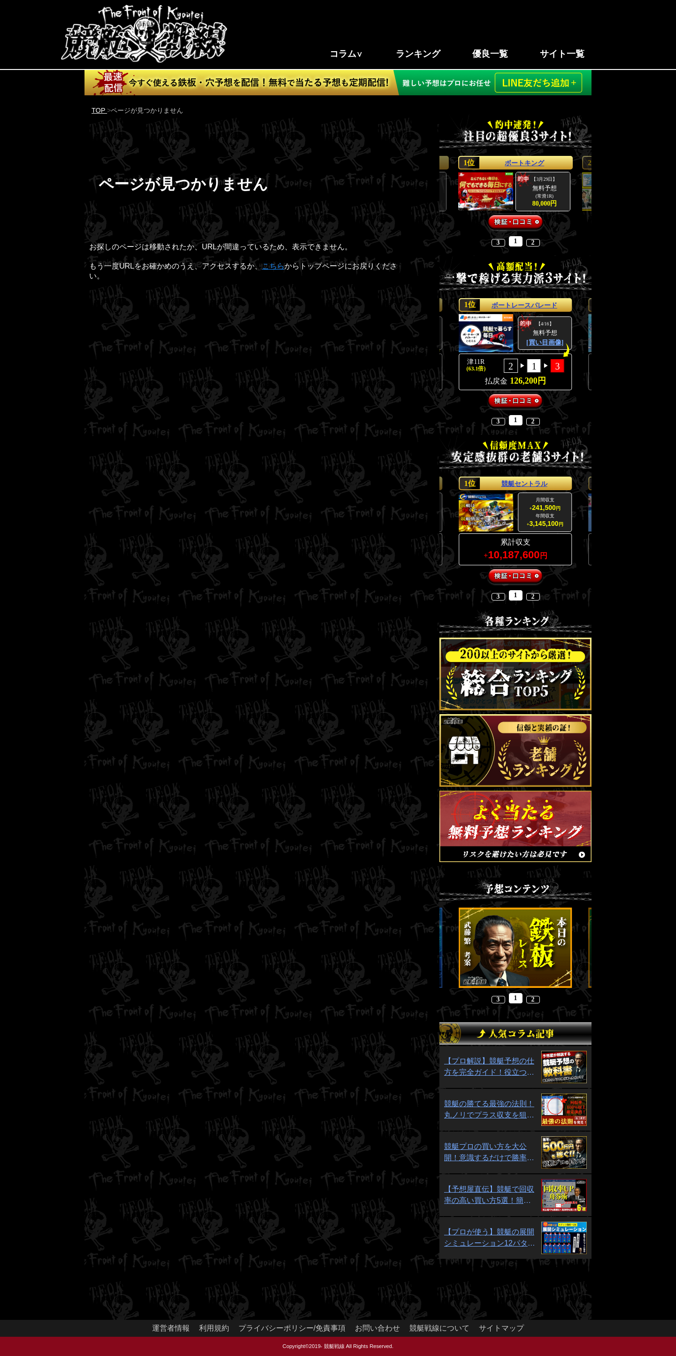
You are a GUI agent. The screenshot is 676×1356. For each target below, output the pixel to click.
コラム (343, 54)
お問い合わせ (377, 1328)
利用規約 (214, 1328)
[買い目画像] (544, 342)
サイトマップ (501, 1328)
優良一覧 (490, 54)
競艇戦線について (439, 1328)
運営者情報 (171, 1328)
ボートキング (524, 163)
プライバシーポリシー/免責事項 (292, 1328)
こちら (273, 266)
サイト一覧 (562, 54)
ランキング (418, 54)
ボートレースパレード (524, 305)
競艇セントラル (524, 483)
